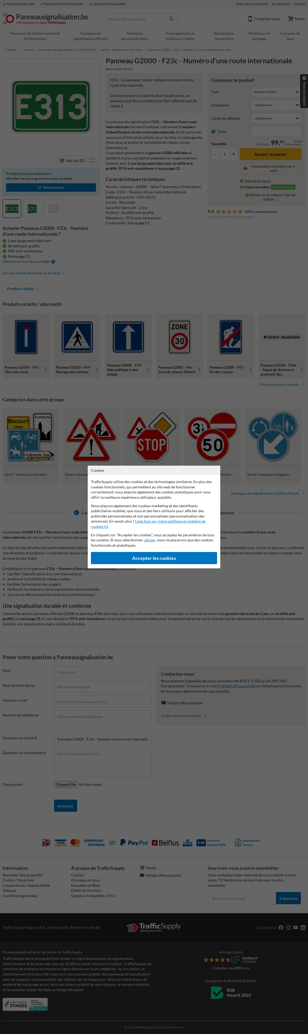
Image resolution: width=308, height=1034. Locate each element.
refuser (149, 540)
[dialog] (154, 517)
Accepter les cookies (154, 558)
